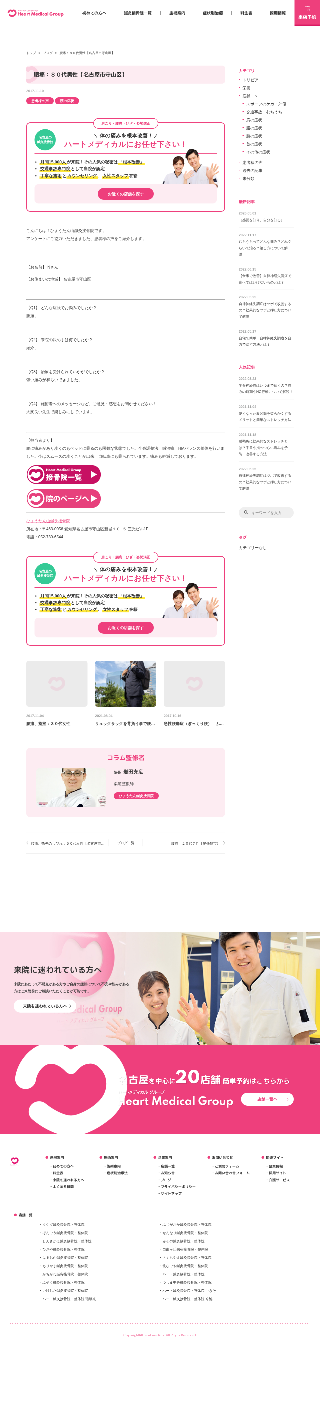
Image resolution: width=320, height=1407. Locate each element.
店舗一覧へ (273, 1180)
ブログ (48, 53)
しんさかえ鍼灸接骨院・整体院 (67, 1322)
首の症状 (254, 144)
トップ (31, 53)
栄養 (246, 88)
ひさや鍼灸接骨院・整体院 (63, 1330)
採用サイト (277, 1254)
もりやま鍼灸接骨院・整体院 (65, 1347)
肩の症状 (254, 120)
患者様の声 (40, 101)
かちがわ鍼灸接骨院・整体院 (65, 1355)
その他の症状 (258, 152)
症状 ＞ (250, 96)
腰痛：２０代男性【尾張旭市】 (195, 843)
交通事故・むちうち (264, 112)
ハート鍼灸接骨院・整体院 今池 (187, 1380)
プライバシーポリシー (178, 1267)
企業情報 (276, 1247)
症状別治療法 (117, 1254)
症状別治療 (213, 13)
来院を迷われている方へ (47, 1087)
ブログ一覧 (125, 843)
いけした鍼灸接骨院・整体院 (65, 1371)
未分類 (248, 178)
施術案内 (177, 13)
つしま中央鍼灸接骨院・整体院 (187, 1363)
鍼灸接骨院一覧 (138, 13)
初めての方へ (94, 13)
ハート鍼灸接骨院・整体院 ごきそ (189, 1371)
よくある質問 (63, 1267)
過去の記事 (252, 170)
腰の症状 (67, 101)
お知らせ (168, 1254)
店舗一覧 (168, 1247)
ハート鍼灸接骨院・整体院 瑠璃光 (69, 1380)
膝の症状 (254, 136)
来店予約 (307, 12)
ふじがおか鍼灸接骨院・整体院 (187, 1305)
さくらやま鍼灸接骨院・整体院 (187, 1338)
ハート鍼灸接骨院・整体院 (183, 1355)
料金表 (246, 13)
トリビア (250, 80)
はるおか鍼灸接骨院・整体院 (65, 1338)
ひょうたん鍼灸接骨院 (136, 796)
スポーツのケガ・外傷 (266, 104)
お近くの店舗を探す (126, 194)
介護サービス (279, 1260)
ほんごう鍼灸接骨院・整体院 (65, 1314)
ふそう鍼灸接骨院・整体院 (63, 1363)
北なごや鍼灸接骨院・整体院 (185, 1347)
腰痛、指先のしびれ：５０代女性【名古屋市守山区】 (68, 843)
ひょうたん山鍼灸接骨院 (48, 521)
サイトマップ (171, 1274)
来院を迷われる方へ (68, 1260)
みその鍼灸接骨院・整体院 (183, 1322)
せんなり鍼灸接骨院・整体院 (185, 1314)
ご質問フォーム (227, 1247)
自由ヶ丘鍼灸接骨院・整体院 (185, 1330)
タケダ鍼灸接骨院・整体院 (63, 1305)
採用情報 (278, 13)
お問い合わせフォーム (232, 1254)
